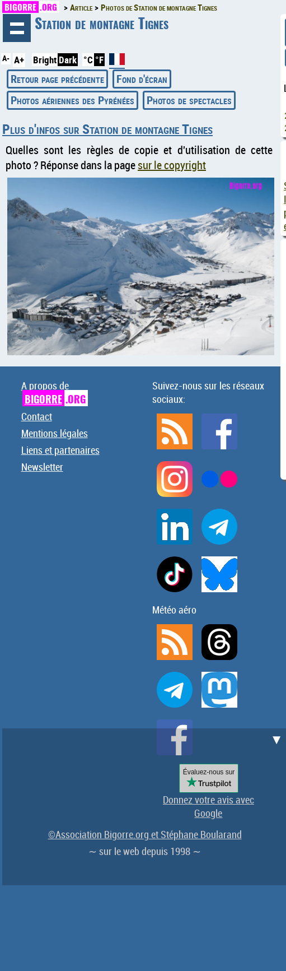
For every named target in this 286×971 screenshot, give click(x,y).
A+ (19, 59)
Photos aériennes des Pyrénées (72, 100)
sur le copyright (172, 165)
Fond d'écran (141, 78)
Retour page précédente (57, 78)
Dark (68, 59)
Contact (36, 416)
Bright (45, 59)
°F (99, 59)
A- (6, 58)
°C (88, 59)
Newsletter (42, 466)
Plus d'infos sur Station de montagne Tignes (107, 129)
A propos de (54, 392)
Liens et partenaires (60, 450)
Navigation (17, 28)
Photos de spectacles (189, 100)
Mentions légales (54, 433)
